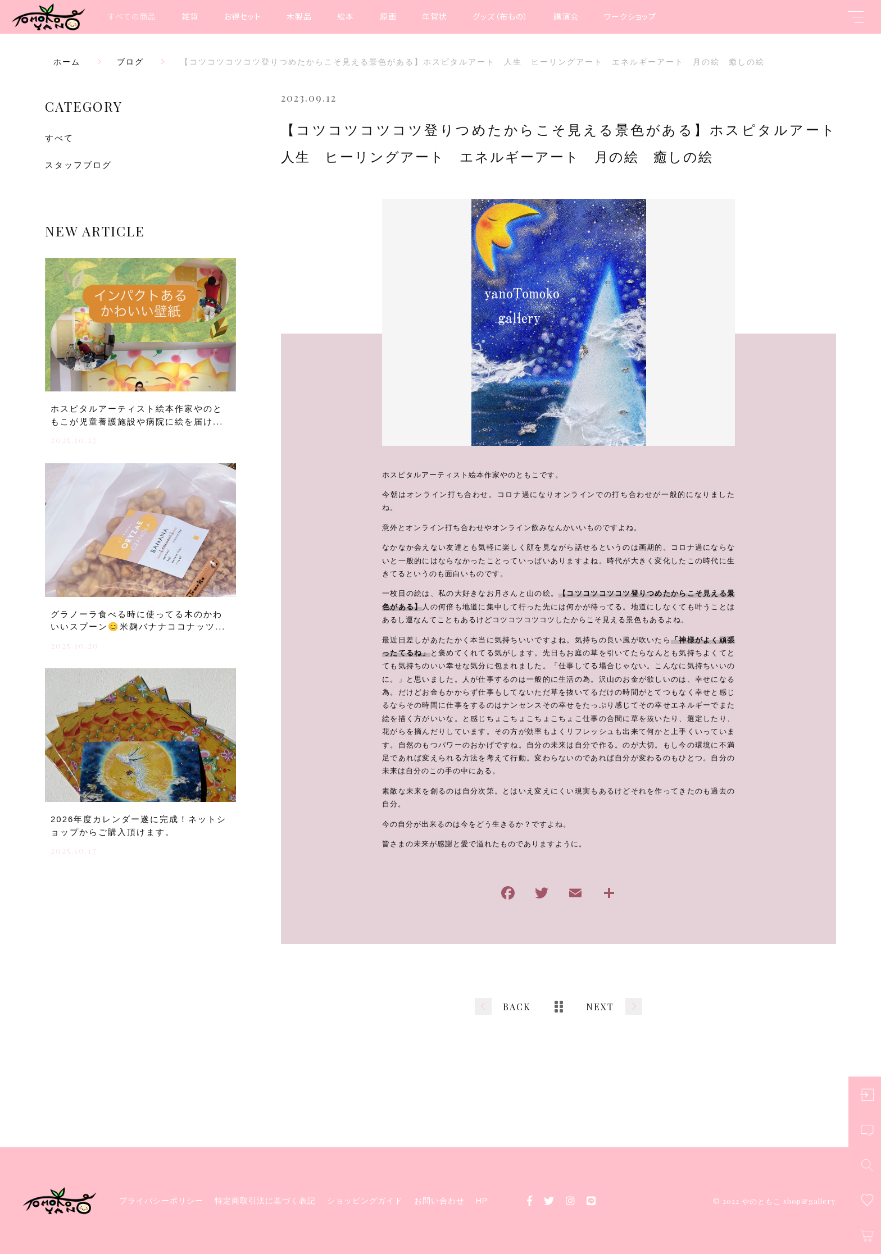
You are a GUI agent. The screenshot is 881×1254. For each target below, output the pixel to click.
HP (482, 1200)
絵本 (345, 16)
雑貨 (189, 16)
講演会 (566, 16)
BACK (517, 1007)
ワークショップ (630, 16)
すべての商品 (132, 16)
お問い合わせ (439, 1200)
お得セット (242, 16)
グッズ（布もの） (500, 16)
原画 (388, 16)
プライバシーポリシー (161, 1200)
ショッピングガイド (365, 1200)
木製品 (299, 16)
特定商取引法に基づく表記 (265, 1200)
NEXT (600, 1007)
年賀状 (434, 16)
